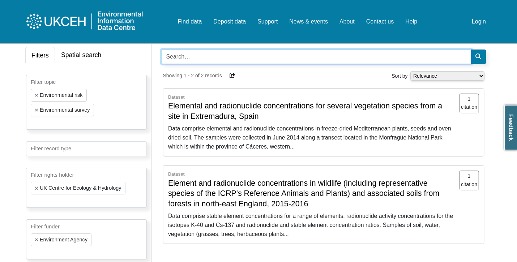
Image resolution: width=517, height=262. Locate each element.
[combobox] (86, 102)
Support (267, 21)
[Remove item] (36, 95)
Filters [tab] (40, 55)
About (347, 21)
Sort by (399, 76)
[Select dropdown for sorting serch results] (447, 76)
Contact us (380, 21)
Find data (190, 21)
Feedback (511, 127)
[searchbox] (33, 123)
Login (479, 21)
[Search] (478, 57)
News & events (308, 21)
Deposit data (229, 21)
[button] (232, 75)
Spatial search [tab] (81, 55)
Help (411, 21)
